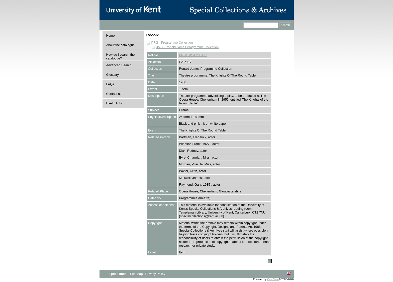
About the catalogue (120, 45)
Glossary (112, 75)
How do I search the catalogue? (120, 56)
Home (110, 35)
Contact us (114, 94)
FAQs (110, 84)
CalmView (273, 279)
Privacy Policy (155, 274)
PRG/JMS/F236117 (193, 55)
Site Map (137, 274)
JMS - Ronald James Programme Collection (187, 47)
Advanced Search (119, 65)
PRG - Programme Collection (172, 42)
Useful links (114, 103)
